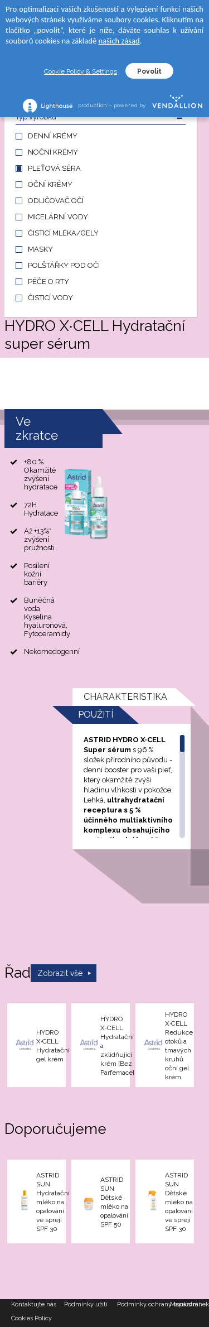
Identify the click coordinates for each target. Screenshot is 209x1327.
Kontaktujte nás (33, 1304)
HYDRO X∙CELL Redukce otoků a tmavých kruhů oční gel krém (179, 1046)
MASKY (40, 249)
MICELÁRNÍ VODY (58, 217)
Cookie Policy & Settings (80, 71)
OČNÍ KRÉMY (50, 184)
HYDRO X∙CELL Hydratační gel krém (53, 1045)
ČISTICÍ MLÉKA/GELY (63, 233)
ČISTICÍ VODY (50, 298)
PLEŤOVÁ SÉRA (54, 168)
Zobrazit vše (59, 973)
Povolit (149, 71)
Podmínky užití (86, 1304)
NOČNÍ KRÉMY (53, 152)
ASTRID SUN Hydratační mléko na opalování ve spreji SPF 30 (53, 1202)
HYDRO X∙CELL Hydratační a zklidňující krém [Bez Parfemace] (117, 1045)
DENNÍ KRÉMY (52, 136)
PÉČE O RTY (48, 281)
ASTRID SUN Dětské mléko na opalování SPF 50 (114, 1202)
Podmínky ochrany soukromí (143, 1304)
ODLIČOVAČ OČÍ (56, 200)
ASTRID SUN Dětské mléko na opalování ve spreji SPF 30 (179, 1202)
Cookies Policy (31, 1318)
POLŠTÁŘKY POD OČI (64, 265)
